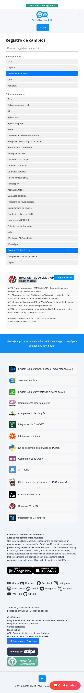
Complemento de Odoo (30, 458)
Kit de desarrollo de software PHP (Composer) (42, 482)
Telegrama (48, 589)
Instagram (62, 583)
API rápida (23, 469)
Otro (10, 79)
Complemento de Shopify (20, 208)
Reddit (32, 589)
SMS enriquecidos (28, 380)
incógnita (65, 589)
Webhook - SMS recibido (20, 238)
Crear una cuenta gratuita (43, 5)
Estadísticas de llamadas (20, 226)
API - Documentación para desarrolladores (28, 633)
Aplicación (13, 117)
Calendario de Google (18, 159)
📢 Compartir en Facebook (23, 641)
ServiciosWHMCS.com (19, 250)
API (9, 111)
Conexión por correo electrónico (23, 135)
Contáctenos (13, 617)
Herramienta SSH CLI (18, 220)
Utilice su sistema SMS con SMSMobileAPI (28, 636)
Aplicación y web (16, 123)
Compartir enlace (64, 277)
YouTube (14, 594)
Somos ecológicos (16, 626)
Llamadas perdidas (17, 171)
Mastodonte (16, 589)
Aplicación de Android (18, 105)
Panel (43, 27)
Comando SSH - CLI (29, 494)
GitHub (29, 594)
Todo (10, 61)
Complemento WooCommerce (22, 256)
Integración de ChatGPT (31, 424)
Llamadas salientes (17, 196)
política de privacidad (17, 611)
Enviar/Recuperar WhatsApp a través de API (41, 392)
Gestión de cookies (39, 611)
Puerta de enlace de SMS (20, 214)
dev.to (13, 583)
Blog (9, 630)
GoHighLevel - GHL (17, 153)
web (10, 232)
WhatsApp (13, 244)
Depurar (12, 67)
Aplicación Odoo (16, 190)
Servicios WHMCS (28, 506)
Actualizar (12, 85)
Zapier (11, 262)
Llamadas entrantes (17, 165)
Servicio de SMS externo (20, 147)
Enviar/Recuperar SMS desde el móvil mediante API (45, 369)
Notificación (13, 184)
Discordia (27, 583)
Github (17, 630)
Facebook (44, 583)
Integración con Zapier (30, 436)
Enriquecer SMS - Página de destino (25, 141)
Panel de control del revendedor (51, 620)
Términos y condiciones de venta (23, 607)
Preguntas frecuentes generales (22, 623)
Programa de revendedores (21, 202)
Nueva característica (18, 73)
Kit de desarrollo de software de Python (38, 447)
